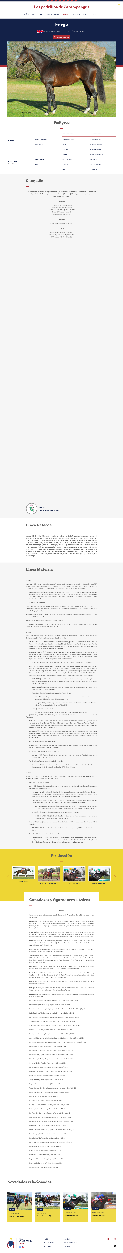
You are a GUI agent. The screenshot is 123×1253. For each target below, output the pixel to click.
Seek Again (94, 14)
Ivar (40, 14)
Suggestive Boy (79, 14)
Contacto (66, 1247)
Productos (48, 1247)
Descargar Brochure (61, 37)
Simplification (53, 14)
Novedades (67, 1239)
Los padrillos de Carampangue (61, 7)
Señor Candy (29, 14)
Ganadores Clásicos (70, 1243)
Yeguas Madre (49, 1243)
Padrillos (47, 1239)
